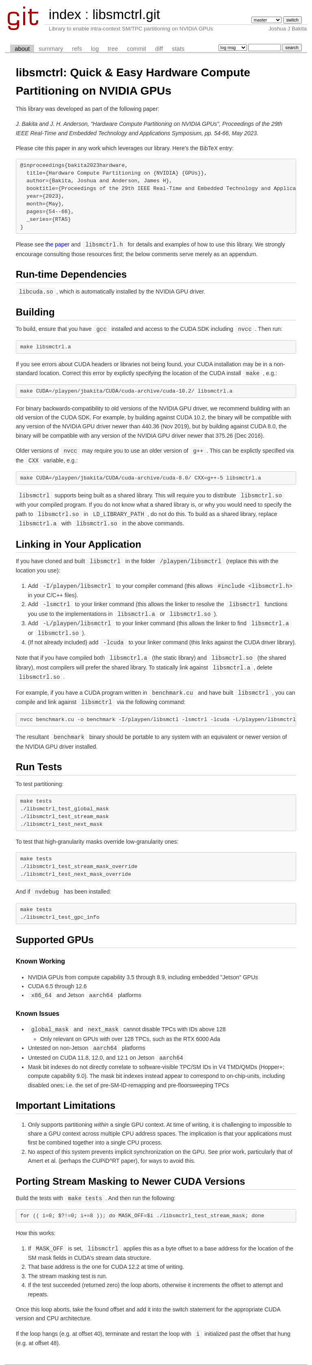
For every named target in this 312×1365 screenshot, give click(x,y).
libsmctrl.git (126, 14)
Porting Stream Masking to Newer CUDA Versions (130, 1170)
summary (51, 48)
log (95, 48)
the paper (57, 244)
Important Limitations (65, 1094)
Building (35, 311)
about (22, 48)
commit (136, 48)
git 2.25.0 (150, 1357)
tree (113, 48)
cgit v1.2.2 (129, 1357)
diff (159, 48)
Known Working (40, 951)
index (65, 14)
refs (77, 48)
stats (178, 48)
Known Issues (38, 1003)
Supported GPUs (55, 930)
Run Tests (39, 757)
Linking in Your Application (78, 540)
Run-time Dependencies (71, 273)
